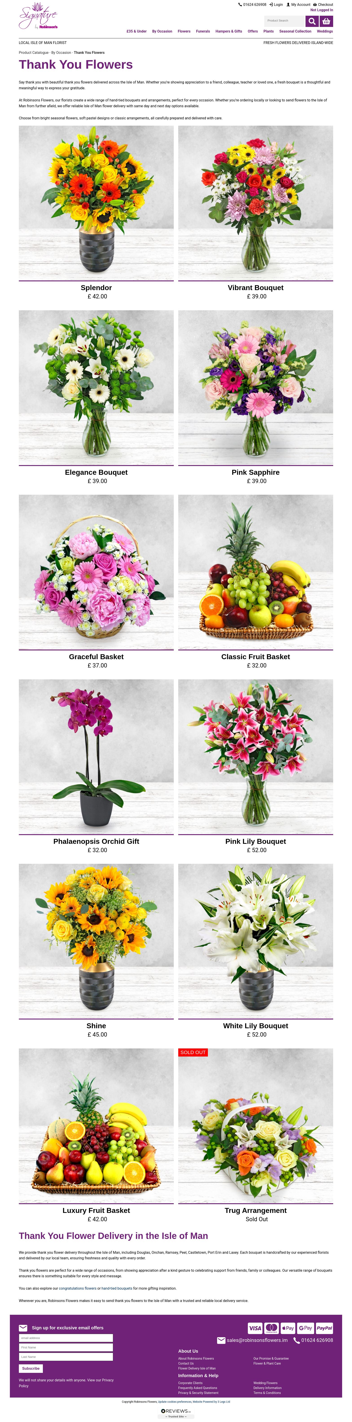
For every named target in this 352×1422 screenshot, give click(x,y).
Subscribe (31, 1368)
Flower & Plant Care (267, 1363)
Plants (269, 31)
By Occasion (61, 52)
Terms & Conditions (267, 1393)
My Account (298, 4)
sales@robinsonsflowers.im (252, 1340)
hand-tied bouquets (116, 1288)
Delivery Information (267, 1388)
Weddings (325, 31)
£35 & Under (137, 31)
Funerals (203, 31)
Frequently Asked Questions (197, 1388)
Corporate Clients (190, 1383)
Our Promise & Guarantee (271, 1358)
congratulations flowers (78, 1288)
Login (276, 4)
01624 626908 (313, 1340)
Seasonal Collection (295, 31)
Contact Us (186, 1363)
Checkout (323, 4)
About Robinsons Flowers (196, 1358)
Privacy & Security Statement (198, 1393)
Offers (253, 31)
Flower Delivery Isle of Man (197, 1368)
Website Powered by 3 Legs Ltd (211, 1401)
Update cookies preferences (174, 1401)
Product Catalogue (33, 52)
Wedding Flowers (265, 1383)
